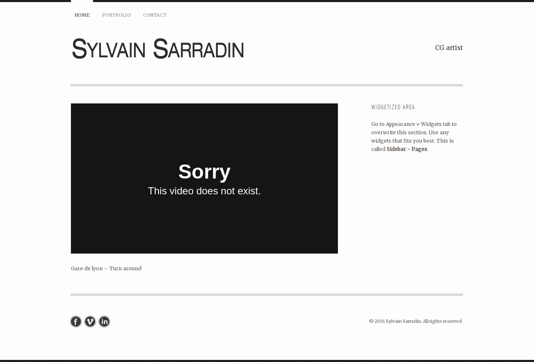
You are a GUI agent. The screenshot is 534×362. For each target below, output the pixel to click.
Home (82, 15)
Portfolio (116, 15)
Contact (154, 15)
